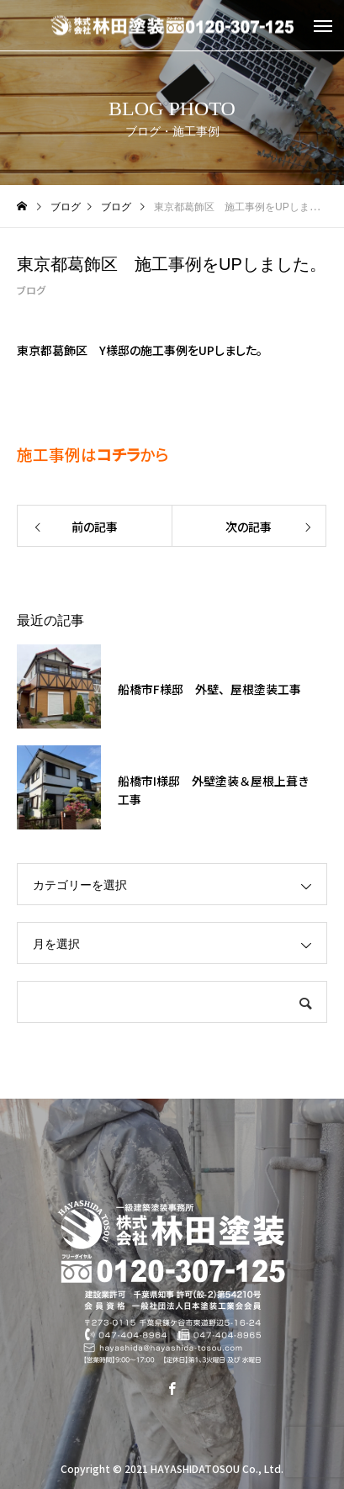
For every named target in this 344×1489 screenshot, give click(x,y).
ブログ (31, 290)
